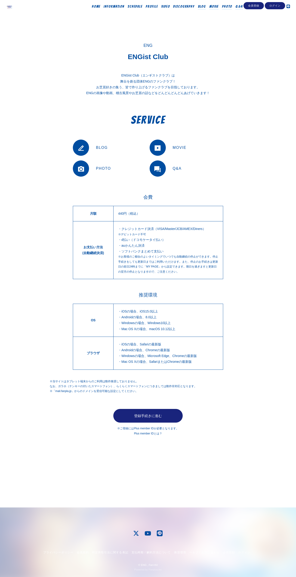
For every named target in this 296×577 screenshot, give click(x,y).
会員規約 (83, 552)
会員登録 (253, 21)
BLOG (196, 13)
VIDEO (159, 13)
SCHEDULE (129, 13)
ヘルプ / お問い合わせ (204, 552)
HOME (90, 13)
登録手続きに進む (148, 416)
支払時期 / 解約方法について (151, 552)
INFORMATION (108, 13)
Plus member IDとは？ (148, 433)
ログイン (275, 21)
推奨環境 (180, 552)
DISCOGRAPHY (178, 13)
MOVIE (208, 13)
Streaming (249, 13)
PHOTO (221, 13)
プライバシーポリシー (58, 552)
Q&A (233, 13)
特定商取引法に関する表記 (110, 552)
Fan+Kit (153, 565)
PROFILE (146, 13)
